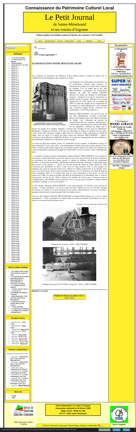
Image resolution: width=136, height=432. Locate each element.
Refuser (126, 430)
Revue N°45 (15, 145)
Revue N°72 (15, 193)
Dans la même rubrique (18, 267)
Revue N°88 (15, 222)
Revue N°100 (15, 243)
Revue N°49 (15, 152)
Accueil (40, 41)
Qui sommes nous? (50, 41)
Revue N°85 (15, 216)
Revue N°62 (15, 175)
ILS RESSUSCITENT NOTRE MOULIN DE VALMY (17, 303)
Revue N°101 (15, 245)
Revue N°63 (15, 177)
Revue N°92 (15, 229)
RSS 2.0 (46, 425)
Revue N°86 (15, 218)
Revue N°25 (15, 109)
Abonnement (89, 41)
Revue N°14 (15, 90)
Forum (79, 41)
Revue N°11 (15, 84)
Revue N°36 (15, 129)
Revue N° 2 (15, 68)
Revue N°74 (15, 197)
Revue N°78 (15, 204)
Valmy (13, 397)
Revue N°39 (15, 134)
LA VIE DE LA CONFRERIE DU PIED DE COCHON (19, 292)
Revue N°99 (15, 241)
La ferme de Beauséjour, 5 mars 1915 (18, 382)
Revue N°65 (15, 181)
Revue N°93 (15, 231)
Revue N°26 (15, 111)
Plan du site (55, 425)
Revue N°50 (15, 154)
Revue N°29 (15, 117)
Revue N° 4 (15, 72)
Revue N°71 (15, 192)
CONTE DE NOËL (17, 307)
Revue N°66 (15, 183)
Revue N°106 (15, 254)
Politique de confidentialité (88, 425)
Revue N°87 (15, 220)
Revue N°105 (15, 252)
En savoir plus (104, 430)
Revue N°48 (15, 150)
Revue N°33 (15, 124)
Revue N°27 (15, 113)
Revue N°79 (15, 206)
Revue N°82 (15, 211)
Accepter (116, 430)
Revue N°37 (15, 131)
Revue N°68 (15, 186)
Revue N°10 (15, 83)
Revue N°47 (15, 149)
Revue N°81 (15, 209)
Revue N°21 (15, 102)
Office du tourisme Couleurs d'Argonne (23, 423)
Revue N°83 (15, 213)
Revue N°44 (15, 143)
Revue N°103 (15, 249)
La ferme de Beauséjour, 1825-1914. (19, 372)
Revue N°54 (15, 161)
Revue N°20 (15, 100)
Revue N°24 (15, 108)
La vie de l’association (18, 58)
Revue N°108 (15, 258)
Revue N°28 (15, 115)
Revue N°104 (15, 250)
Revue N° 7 (15, 77)
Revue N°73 (15, 195)
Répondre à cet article (40, 291)
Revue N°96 (15, 236)
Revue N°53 (15, 159)
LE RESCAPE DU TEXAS (20, 289)
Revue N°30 (15, 118)
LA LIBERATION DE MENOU (19, 368)
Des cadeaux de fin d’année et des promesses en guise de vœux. (19, 273)
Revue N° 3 (15, 70)
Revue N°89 (15, 224)
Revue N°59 (15, 170)
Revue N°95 (15, 234)
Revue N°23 (15, 106)
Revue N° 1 (15, 67)
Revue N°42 (15, 140)
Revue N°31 (15, 120)
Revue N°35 (15, 127)
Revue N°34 (15, 125)
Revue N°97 (15, 238)
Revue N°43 (15, 142)
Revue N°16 (15, 93)
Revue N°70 (15, 190)
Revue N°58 (15, 168)
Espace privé (63, 425)
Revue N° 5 (15, 74)
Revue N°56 (15, 165)
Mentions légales (17, 63)
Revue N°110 (15, 261)
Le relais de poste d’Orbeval (20, 309)
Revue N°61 (15, 174)
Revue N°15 (15, 92)
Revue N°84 (15, 215)
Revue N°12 (15, 86)
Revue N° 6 (15, 76)
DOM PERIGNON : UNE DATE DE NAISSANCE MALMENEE (18, 298)
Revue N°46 (15, 147)
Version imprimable (44, 55)
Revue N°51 (15, 156)
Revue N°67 (15, 184)
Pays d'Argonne (119, 424)
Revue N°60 (15, 172)
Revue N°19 (15, 99)
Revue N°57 (15, 167)
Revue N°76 (15, 200)
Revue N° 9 (15, 81)
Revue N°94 (15, 233)
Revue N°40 (15, 136)
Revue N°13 (15, 88)
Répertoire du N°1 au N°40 (20, 65)
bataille (14, 396)
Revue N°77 (15, 202)
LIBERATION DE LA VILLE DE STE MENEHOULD (19, 358)
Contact (99, 41)
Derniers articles (69, 41)
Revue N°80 (15, 208)
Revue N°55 (15, 163)
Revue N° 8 (15, 79)
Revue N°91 (15, 227)
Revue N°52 (15, 158)
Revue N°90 (15, 225)
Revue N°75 (15, 199)
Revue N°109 (15, 259)
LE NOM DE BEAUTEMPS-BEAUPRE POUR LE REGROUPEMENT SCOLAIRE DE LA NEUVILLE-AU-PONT (19, 280)
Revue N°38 (15, 133)
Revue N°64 (15, 179)
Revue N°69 (15, 188)
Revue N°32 (15, 122)
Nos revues (60, 41)
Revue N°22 (15, 104)
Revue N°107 (15, 256)
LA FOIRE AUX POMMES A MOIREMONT (19, 311)
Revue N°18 (15, 97)
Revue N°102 (15, 247)
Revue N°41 (15, 138)
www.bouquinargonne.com (121, 76)
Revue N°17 (15, 95)
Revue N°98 (15, 240)
